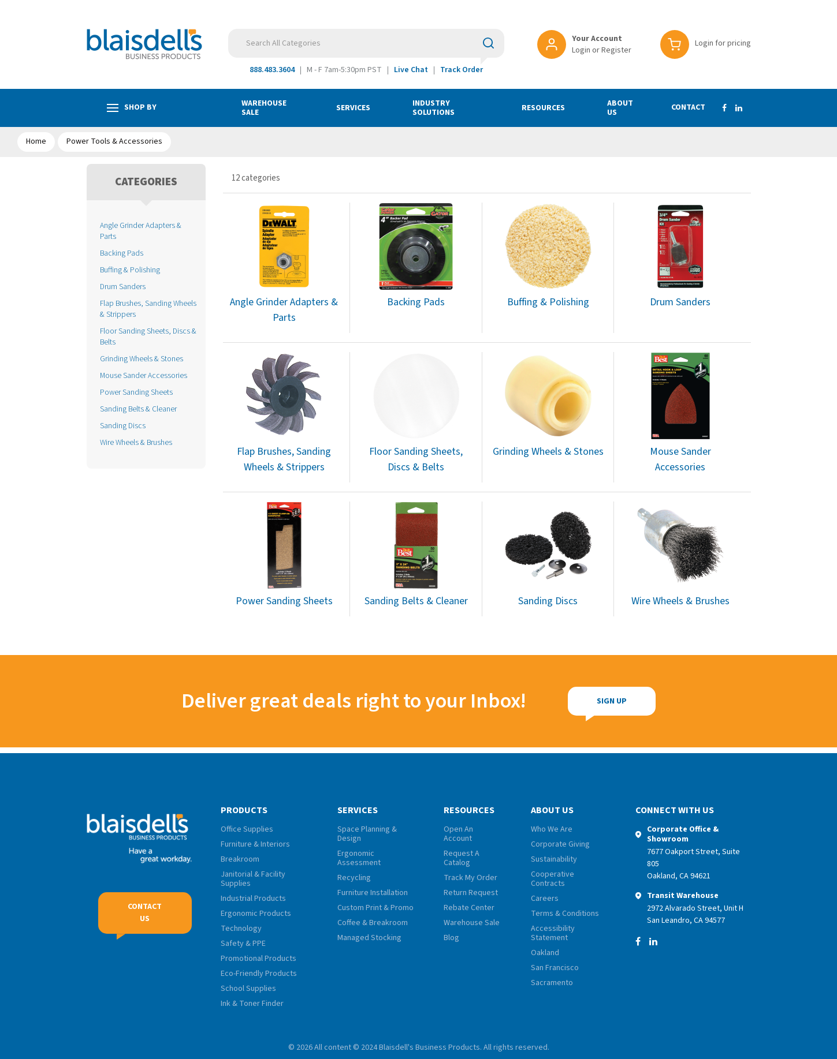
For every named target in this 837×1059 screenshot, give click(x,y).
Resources (543, 108)
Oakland (545, 953)
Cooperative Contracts (552, 879)
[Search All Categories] (366, 43)
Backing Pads (121, 253)
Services (353, 108)
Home (36, 141)
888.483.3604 (272, 70)
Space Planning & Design (367, 834)
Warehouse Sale (264, 108)
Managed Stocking (369, 938)
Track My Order (470, 878)
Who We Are (551, 829)
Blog (451, 938)
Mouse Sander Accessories (143, 375)
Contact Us (145, 913)
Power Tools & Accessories (114, 141)
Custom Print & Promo (375, 908)
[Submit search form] (488, 42)
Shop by (132, 108)
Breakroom (240, 859)
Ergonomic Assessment (359, 858)
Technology (241, 928)
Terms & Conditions (565, 913)
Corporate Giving (560, 844)
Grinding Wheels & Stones (141, 358)
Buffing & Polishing (130, 269)
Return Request (471, 893)
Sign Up (535, 701)
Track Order (461, 70)
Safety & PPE (243, 943)
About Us (620, 108)
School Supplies (248, 988)
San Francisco (555, 968)
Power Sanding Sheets (136, 392)
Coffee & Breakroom (372, 923)
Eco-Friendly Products (259, 973)
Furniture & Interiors (255, 844)
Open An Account (458, 834)
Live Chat (411, 70)
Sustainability (554, 859)
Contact (688, 107)
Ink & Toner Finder (252, 1003)
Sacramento (552, 983)
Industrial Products (253, 898)
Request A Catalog (461, 858)
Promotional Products (258, 958)
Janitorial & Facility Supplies (253, 879)
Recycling (354, 878)
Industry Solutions (433, 108)
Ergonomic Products (256, 913)
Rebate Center (469, 908)
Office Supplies (247, 829)
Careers (545, 898)
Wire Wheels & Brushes (136, 442)
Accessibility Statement (553, 933)
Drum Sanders (123, 286)
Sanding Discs (123, 425)
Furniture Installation (372, 893)
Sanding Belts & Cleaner (138, 408)
